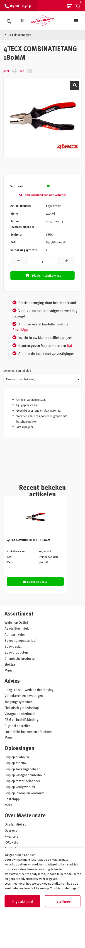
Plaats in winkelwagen (43, 275)
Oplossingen (19, 748)
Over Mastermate (25, 815)
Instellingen (63, 901)
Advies (12, 681)
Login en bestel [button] (35, 581)
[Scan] (22, 21)
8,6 (69, 345)
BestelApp (20, 329)
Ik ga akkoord (22, 901)
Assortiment (19, 613)
